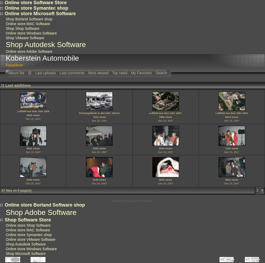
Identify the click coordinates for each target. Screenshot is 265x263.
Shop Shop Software (22, 28)
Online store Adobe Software (29, 51)
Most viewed (98, 73)
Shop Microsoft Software (26, 253)
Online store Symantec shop (36, 8)
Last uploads (45, 73)
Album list (16, 73)
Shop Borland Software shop (29, 19)
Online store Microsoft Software (40, 13)
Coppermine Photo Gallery (139, 201)
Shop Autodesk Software (46, 45)
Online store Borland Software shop (45, 205)
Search (161, 73)
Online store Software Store (36, 2)
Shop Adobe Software (41, 212)
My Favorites (141, 73)
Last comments (72, 73)
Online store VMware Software (30, 239)
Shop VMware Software (25, 38)
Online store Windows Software (31, 33)
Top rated (119, 73)
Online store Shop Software (28, 225)
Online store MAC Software (28, 24)
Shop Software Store (28, 219)
